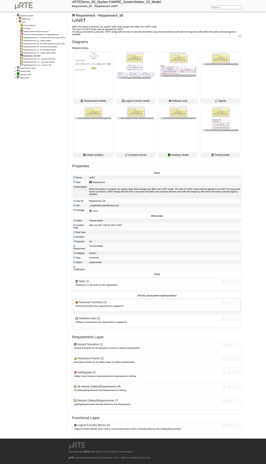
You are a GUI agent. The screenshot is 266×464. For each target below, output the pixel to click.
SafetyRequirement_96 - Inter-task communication (40, 47)
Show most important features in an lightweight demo (41, 34)
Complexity (27, 28)
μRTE (87, 451)
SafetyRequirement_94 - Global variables (37, 41)
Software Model (25, 71)
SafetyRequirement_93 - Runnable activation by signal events (44, 37)
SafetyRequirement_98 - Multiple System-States (39, 53)
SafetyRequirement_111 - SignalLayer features (39, 62)
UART (24, 22)
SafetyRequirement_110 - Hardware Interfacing (39, 59)
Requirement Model (26, 16)
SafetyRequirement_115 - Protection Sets (37, 65)
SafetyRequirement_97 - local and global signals (39, 50)
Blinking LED (26, 19)
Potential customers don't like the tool (36, 31)
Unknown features (29, 25)
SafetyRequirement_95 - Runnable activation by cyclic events (44, 44)
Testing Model (24, 78)
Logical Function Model (28, 68)
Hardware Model (25, 74)
